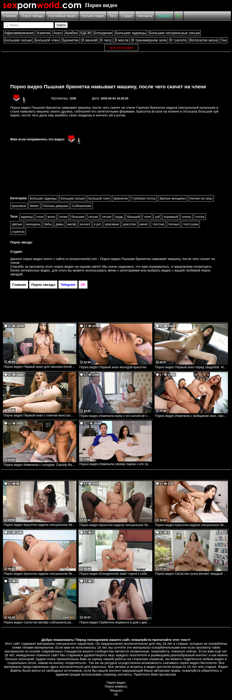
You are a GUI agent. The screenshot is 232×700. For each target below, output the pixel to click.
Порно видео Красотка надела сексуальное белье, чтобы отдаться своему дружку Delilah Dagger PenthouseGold (40, 525)
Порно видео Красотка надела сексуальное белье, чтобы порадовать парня (115, 525)
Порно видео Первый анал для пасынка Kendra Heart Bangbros (40, 366)
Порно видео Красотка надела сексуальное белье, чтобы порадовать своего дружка (40, 573)
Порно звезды (32, 16)
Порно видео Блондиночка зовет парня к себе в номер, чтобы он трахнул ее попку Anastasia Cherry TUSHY (115, 573)
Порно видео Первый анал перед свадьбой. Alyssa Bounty (191, 367)
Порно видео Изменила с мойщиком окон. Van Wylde (191, 416)
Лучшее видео (93, 16)
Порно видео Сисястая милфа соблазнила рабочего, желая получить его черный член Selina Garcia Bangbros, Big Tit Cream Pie (40, 622)
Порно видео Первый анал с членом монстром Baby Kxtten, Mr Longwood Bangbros (40, 415)
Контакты (145, 16)
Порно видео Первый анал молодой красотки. (113, 367)
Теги (112, 16)
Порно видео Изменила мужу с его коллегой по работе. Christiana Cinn (115, 416)
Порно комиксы (116, 686)
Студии (127, 16)
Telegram (164, 16)
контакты (125, 674)
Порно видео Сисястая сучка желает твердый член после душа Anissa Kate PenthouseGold (191, 573)
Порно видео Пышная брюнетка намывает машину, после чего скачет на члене (108, 86)
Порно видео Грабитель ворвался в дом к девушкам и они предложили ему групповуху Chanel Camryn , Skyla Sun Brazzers (115, 622)
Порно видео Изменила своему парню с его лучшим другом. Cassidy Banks (115, 464)
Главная (9, 16)
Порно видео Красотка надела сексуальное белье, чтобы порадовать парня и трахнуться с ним (191, 525)
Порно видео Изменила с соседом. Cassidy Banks (40, 465)
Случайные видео (62, 16)
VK (178, 16)
